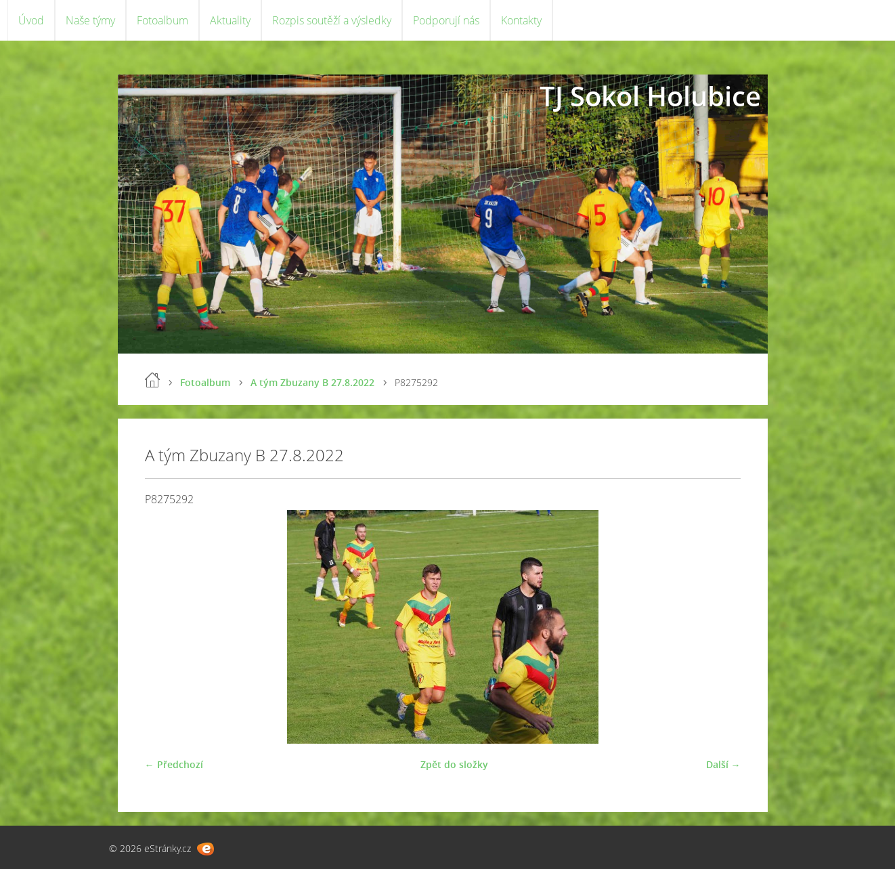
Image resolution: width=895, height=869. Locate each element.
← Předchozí (174, 764)
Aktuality (230, 20)
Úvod (31, 20)
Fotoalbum (162, 20)
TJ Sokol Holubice (650, 95)
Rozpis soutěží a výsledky (331, 20)
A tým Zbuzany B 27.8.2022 (312, 382)
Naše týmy (90, 20)
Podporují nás (446, 20)
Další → (723, 764)
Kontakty (521, 20)
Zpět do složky (454, 764)
